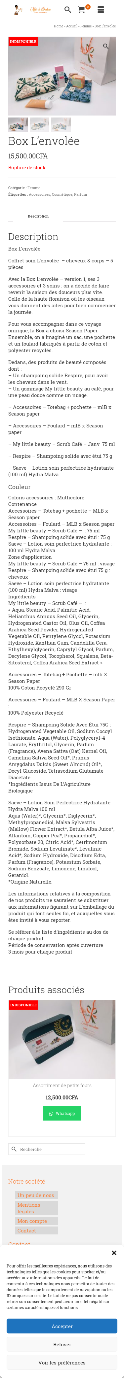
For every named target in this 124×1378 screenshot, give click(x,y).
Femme (33, 188)
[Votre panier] (84, 10)
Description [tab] (38, 216)
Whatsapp (62, 1114)
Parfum (80, 194)
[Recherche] (68, 10)
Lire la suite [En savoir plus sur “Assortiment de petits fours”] (62, 1132)
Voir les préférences (62, 1362)
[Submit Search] (13, 1150)
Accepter (62, 1326)
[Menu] (101, 10)
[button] (114, 1253)
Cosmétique (62, 194)
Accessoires (39, 194)
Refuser (62, 1344)
